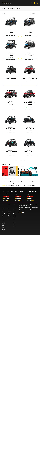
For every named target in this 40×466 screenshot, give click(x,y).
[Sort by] (34, 13)
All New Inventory (3, 208)
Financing (14, 212)
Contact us (4, 185)
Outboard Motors (3, 215)
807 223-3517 (30, 198)
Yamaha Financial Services (14, 214)
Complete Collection (3, 229)
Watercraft (3, 213)
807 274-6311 (18, 198)
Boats (2, 216)
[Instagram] (9, 200)
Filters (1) (4, 13)
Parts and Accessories (15, 222)
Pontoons (3, 217)
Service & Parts (14, 219)
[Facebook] (8, 200)
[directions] (34, 3)
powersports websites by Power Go (30, 209)
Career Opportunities (15, 224)
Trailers (9, 217)
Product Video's (14, 209)
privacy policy (36, 207)
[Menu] (37, 3)
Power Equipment (3, 220)
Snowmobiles (3, 212)
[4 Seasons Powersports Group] (6, 2)
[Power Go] (27, 212)
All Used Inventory (9, 208)
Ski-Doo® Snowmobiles (3, 225)
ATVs (2, 209)
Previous (15, 160)
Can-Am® (3, 222)
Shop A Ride (23, 210)
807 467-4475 (6, 198)
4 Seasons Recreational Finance (15, 217)
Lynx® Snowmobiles (3, 227)
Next (25, 160)
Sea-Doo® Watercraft (3, 224)
